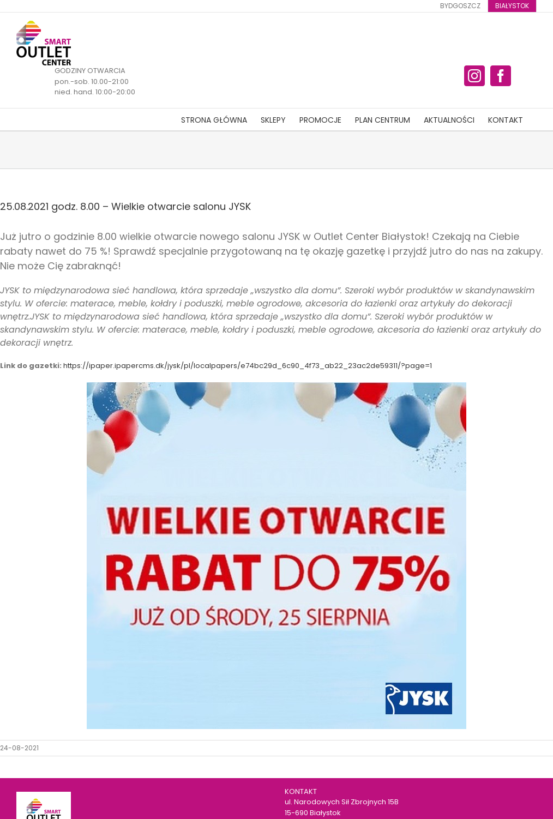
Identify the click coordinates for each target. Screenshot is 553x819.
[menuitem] (460, 6)
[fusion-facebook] (500, 75)
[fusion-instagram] (474, 75)
